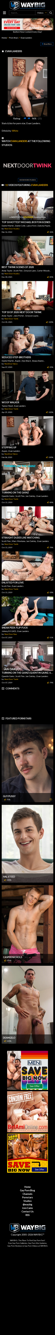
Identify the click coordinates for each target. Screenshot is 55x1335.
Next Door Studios (12, 228)
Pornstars (27, 1194)
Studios (27, 1197)
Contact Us (28, 1208)
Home (4, 38)
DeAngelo (9, 1034)
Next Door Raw (11, 634)
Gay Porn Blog (27, 1187)
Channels (27, 1190)
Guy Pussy (9, 793)
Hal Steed (9, 873)
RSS (28, 1211)
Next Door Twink (11, 319)
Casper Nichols (12, 954)
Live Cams (27, 1204)
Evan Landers (26, 38)
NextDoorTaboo (11, 364)
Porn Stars (13, 38)
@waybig (27, 1201)
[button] (41, 12)
